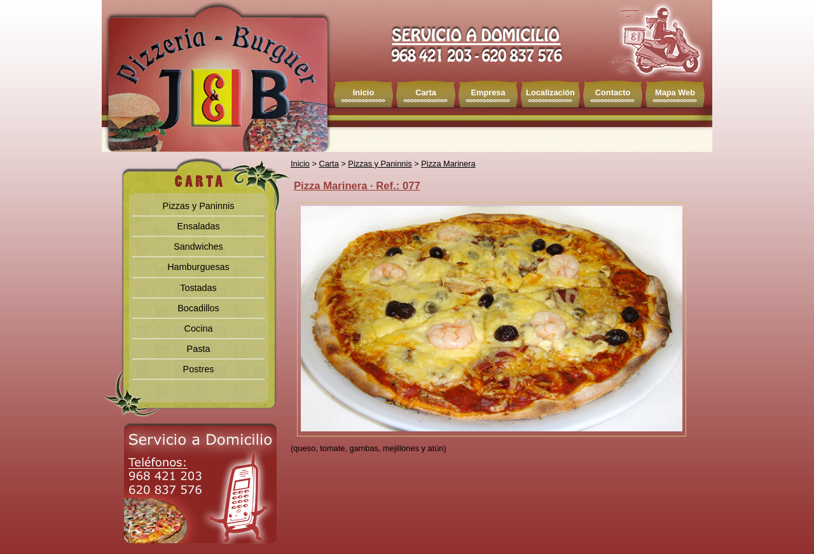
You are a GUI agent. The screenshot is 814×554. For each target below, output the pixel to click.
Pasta (198, 349)
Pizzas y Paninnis (199, 206)
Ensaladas (198, 226)
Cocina (198, 328)
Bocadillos (198, 308)
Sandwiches (198, 246)
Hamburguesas (198, 267)
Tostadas (198, 288)
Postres (198, 369)
